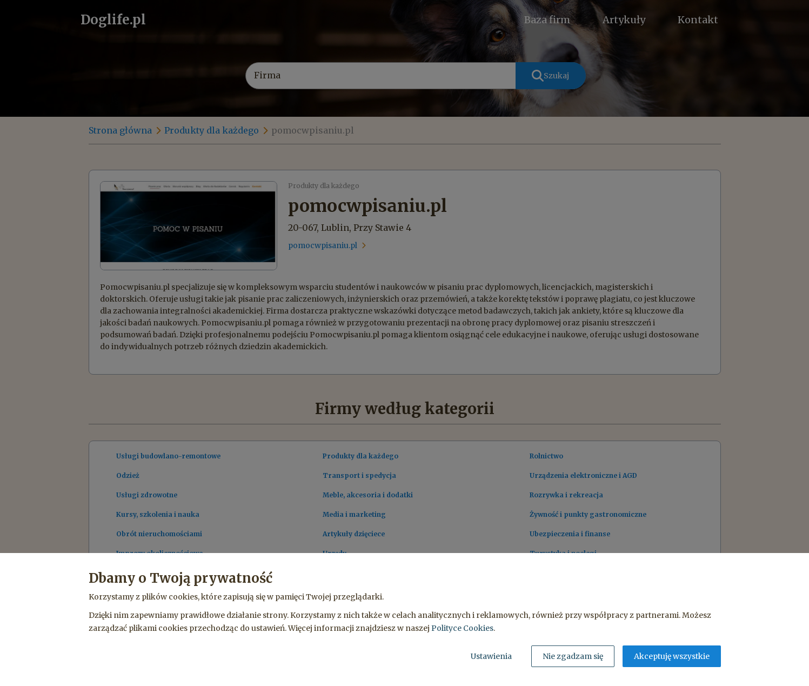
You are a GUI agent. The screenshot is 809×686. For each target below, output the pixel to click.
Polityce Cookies (462, 628)
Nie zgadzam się (573, 656)
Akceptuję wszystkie (672, 656)
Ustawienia (491, 656)
